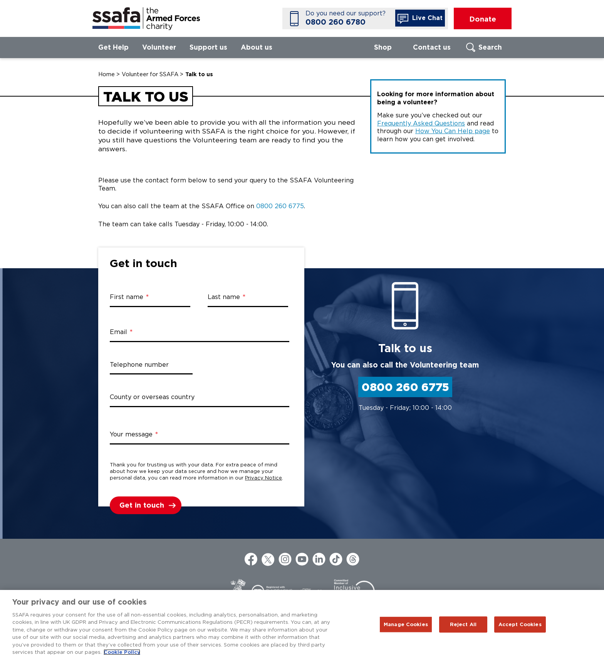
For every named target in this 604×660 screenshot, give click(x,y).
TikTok (336, 559)
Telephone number (139, 364)
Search (490, 47)
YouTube (302, 559)
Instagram (285, 559)
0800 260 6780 (335, 22)
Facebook (251, 559)
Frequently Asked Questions (421, 123)
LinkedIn (319, 559)
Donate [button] (482, 19)
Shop (383, 47)
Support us (208, 47)
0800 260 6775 (280, 206)
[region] (302, 625)
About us (256, 47)
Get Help (113, 47)
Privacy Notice (263, 478)
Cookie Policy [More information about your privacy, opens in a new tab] (122, 652)
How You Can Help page (452, 131)
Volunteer (159, 47)
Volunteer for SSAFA (150, 74)
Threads (353, 559)
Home (106, 74)
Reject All (463, 624)
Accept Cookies (520, 624)
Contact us (432, 47)
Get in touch (141, 505)
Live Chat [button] (420, 19)
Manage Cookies (406, 624)
